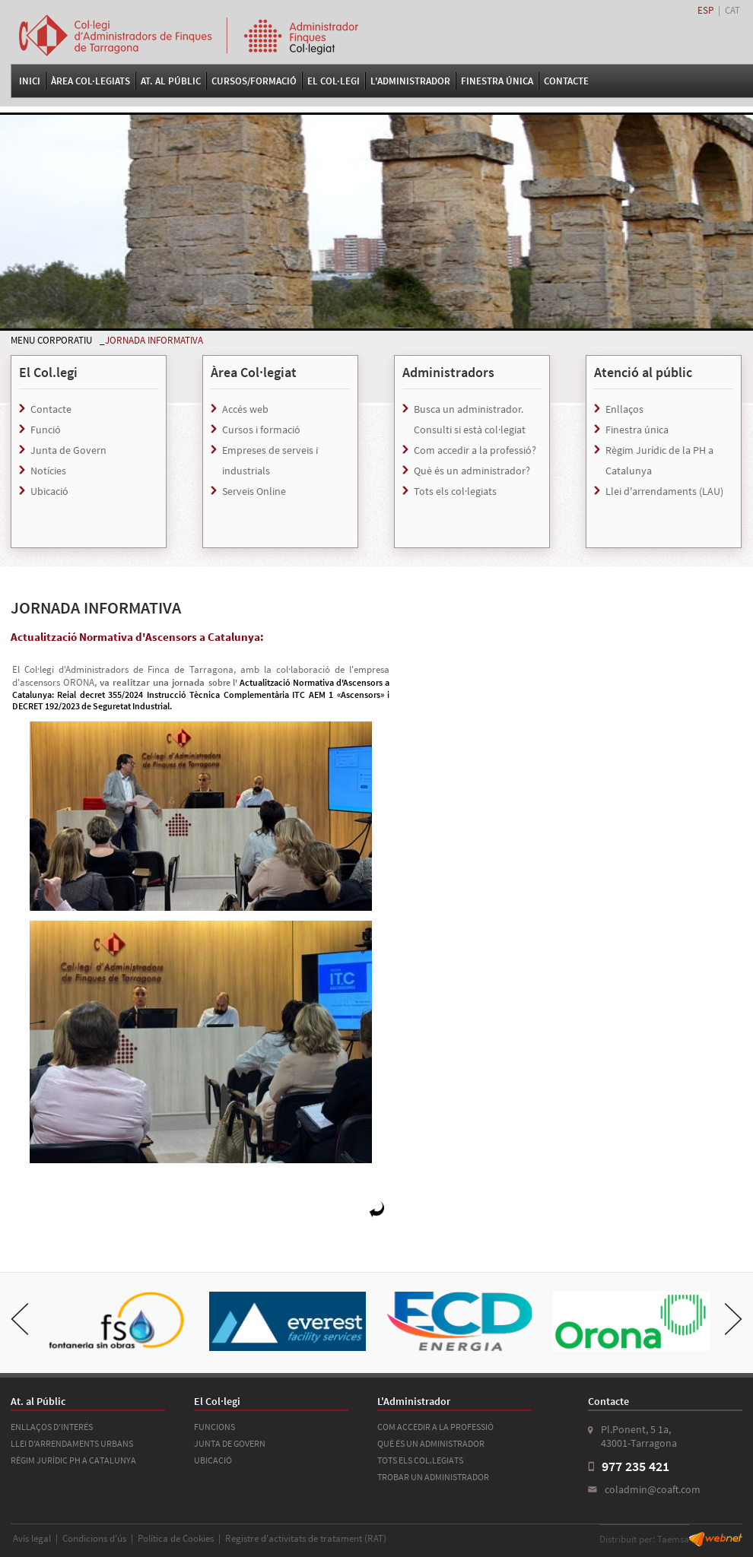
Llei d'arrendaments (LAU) (664, 491)
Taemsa (673, 1539)
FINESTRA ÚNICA (497, 81)
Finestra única (637, 429)
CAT (732, 10)
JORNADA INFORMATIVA (154, 340)
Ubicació (49, 491)
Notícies (48, 470)
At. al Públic (171, 81)
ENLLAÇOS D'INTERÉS (52, 1426)
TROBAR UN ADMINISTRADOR (433, 1476)
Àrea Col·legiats (90, 81)
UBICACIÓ (213, 1460)
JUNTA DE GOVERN (229, 1443)
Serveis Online (254, 491)
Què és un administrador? (472, 470)
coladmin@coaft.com (653, 1489)
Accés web (245, 409)
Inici (29, 81)
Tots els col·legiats (455, 491)
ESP (705, 10)
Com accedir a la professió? (475, 450)
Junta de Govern (68, 450)
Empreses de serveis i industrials (270, 460)
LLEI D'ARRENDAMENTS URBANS (72, 1443)
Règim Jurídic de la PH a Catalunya (659, 460)
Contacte (566, 81)
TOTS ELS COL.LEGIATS (420, 1460)
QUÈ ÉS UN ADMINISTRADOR (431, 1443)
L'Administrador (410, 81)
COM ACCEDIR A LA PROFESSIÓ (435, 1426)
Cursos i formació (261, 429)
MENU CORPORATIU (51, 340)
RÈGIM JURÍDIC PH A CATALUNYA (73, 1460)
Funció (45, 429)
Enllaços (624, 409)
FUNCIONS (214, 1426)
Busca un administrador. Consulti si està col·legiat (470, 419)
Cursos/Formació (254, 81)
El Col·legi (333, 81)
